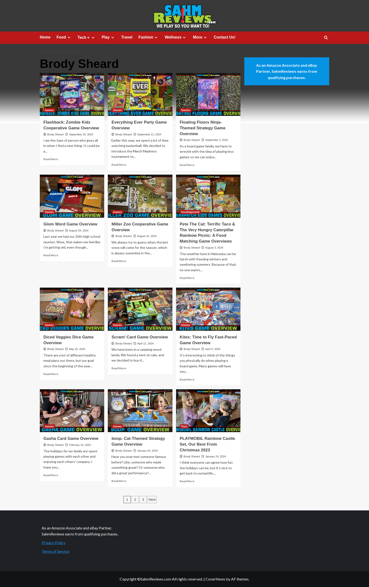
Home (45, 37)
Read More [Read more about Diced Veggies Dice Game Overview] (50, 374)
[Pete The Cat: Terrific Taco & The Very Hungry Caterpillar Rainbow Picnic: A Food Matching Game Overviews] (208, 196)
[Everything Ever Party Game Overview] (140, 94)
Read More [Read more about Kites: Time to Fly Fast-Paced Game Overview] (187, 379)
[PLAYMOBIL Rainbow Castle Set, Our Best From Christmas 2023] (208, 410)
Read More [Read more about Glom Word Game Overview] (50, 255)
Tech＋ (87, 37)
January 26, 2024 (147, 450)
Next (152, 499)
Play (108, 37)
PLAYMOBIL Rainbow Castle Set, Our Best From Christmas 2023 (207, 444)
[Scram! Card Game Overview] (140, 309)
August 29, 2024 (78, 230)
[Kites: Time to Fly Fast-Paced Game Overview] (208, 309)
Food (63, 37)
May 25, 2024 (77, 349)
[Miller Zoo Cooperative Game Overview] (140, 196)
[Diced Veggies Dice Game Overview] (72, 309)
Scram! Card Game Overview (139, 337)
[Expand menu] (69, 37)
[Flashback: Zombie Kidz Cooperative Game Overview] (72, 94)
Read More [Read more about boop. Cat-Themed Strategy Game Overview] (118, 481)
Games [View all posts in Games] (49, 110)
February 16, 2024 (80, 444)
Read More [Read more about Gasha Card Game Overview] (50, 475)
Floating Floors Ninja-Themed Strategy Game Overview (203, 128)
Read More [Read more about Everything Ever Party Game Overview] (118, 164)
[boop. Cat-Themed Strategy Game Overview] (140, 410)
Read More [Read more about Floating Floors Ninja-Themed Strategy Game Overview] (187, 165)
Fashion (148, 37)
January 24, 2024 (215, 456)
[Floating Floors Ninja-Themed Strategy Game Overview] (208, 94)
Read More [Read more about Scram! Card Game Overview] (118, 368)
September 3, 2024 (216, 140)
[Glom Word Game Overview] (72, 196)
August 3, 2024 (214, 247)
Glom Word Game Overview (70, 224)
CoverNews (215, 579)
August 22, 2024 (147, 236)
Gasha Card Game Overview (70, 438)
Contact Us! (225, 37)
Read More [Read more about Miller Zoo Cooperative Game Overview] (118, 261)
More (200, 37)
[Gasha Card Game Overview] (72, 410)
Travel (126, 37)
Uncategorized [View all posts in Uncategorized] (190, 212)
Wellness (176, 37)
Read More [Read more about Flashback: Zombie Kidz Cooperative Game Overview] (50, 159)
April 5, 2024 (212, 349)
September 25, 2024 (81, 134)
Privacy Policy (53, 542)
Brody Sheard (55, 134)
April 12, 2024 (145, 343)
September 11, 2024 (149, 134)
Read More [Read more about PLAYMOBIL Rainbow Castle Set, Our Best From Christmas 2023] (187, 481)
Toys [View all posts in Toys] (184, 426)
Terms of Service (55, 551)
